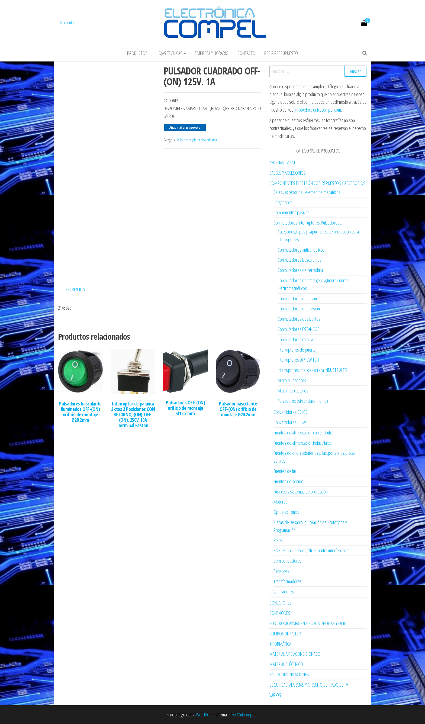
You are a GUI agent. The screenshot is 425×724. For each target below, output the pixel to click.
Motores (280, 501)
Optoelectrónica (286, 512)
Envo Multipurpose (243, 714)
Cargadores (282, 202)
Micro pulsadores (292, 380)
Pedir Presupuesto (281, 53)
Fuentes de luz (284, 471)
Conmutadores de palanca (299, 298)
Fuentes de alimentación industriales (302, 443)
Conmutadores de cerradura (300, 270)
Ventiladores (283, 591)
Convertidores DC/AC (290, 422)
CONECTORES (280, 602)
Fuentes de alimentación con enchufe (302, 432)
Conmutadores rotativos (297, 339)
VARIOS (275, 695)
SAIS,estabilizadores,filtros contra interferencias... (313, 550)
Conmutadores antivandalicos (301, 249)
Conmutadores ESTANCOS (299, 329)
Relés (278, 540)
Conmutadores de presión (299, 308)
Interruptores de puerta (296, 349)
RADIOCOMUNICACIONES (289, 674)
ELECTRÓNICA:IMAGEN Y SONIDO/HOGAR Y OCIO (308, 623)
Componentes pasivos (291, 212)
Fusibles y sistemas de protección (300, 491)
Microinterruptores (293, 390)
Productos (137, 53)
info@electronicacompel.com (318, 109)
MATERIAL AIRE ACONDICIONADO (294, 654)
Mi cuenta (66, 22)
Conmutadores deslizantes (299, 319)
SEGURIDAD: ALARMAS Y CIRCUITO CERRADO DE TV (308, 684)
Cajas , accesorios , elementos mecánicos (306, 192)
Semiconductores (287, 560)
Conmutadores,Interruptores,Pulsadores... (307, 222)
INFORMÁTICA (280, 644)
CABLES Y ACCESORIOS (287, 173)
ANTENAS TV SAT (282, 162)
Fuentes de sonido (288, 481)
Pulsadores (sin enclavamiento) (197, 139)
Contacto (246, 53)
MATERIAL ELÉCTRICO (286, 664)
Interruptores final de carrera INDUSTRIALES (312, 370)
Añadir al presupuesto (184, 127)
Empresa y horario (211, 53)
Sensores (281, 571)
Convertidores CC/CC (290, 412)
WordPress (205, 714)
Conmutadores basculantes (299, 260)
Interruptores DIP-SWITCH (298, 359)
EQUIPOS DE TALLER (285, 633)
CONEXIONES (279, 613)
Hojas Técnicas (171, 53)
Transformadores (287, 581)
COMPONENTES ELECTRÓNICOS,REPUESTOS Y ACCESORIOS (317, 183)
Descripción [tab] (74, 288)
